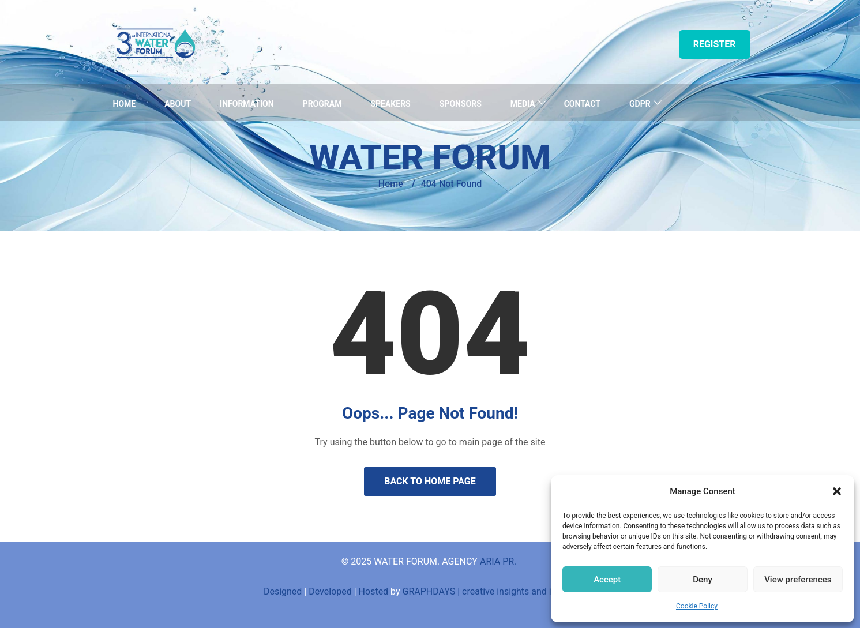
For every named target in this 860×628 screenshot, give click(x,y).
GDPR (640, 103)
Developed (330, 591)
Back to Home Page (430, 481)
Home (124, 103)
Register (714, 44)
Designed (283, 591)
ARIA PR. (499, 561)
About (177, 103)
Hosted (374, 591)
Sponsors (461, 103)
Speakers (390, 103)
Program (322, 103)
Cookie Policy (697, 606)
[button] (837, 491)
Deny (702, 579)
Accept (607, 579)
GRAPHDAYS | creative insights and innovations (500, 591)
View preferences (797, 579)
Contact (582, 103)
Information (247, 103)
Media (522, 103)
